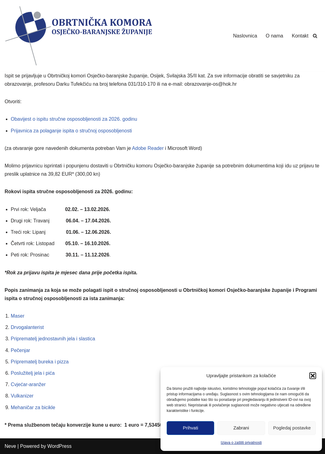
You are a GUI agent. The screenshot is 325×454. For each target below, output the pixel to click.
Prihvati (190, 427)
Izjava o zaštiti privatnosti (241, 442)
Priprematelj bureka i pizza (40, 361)
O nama (274, 35)
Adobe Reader (148, 148)
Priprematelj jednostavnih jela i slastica (53, 338)
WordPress (59, 446)
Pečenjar (20, 350)
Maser (17, 316)
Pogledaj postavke (292, 427)
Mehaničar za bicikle (33, 407)
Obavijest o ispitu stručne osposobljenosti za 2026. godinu (74, 119)
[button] (313, 376)
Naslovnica (245, 35)
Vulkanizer (22, 395)
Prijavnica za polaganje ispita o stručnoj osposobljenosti (71, 130)
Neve (10, 446)
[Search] (315, 35)
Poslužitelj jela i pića (33, 373)
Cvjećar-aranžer (28, 384)
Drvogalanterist (27, 327)
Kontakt (300, 35)
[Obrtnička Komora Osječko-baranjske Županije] (78, 36)
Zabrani (241, 427)
